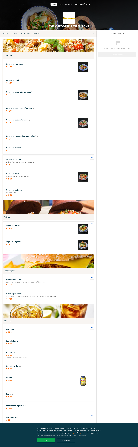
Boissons (36, 33)
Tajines (14, 33)
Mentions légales (82, 4)
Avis (61, 4)
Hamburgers (25, 33)
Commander (117, 55)
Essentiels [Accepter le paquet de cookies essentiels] (66, 440)
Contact (68, 4)
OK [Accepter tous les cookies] (46, 440)
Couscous (5, 33)
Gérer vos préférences (79, 434)
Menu (53, 4)
